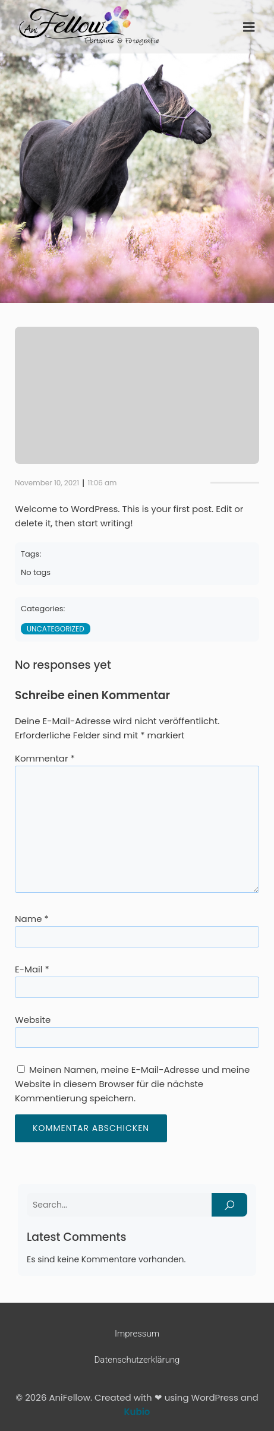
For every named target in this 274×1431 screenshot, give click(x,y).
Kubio (137, 1411)
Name (32, 918)
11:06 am (101, 483)
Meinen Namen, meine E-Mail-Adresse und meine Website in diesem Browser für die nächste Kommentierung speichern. (132, 1083)
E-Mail (32, 969)
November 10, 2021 (47, 483)
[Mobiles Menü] (249, 27)
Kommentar (45, 758)
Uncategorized (55, 629)
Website (33, 1019)
